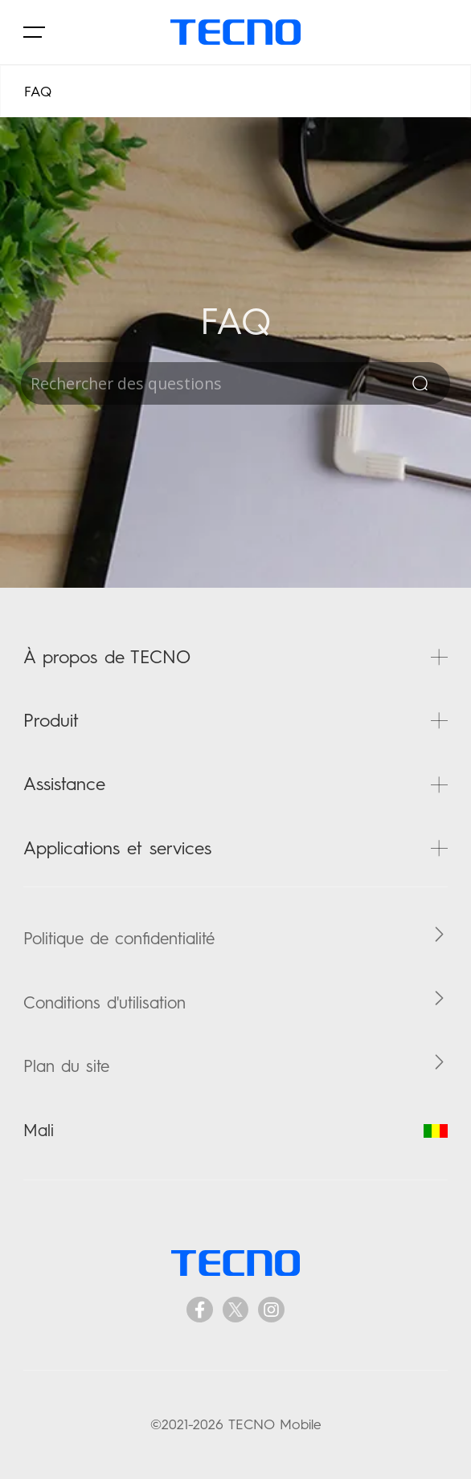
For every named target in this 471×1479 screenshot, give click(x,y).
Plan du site (66, 1066)
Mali (235, 1130)
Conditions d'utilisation (104, 1002)
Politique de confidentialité (119, 938)
